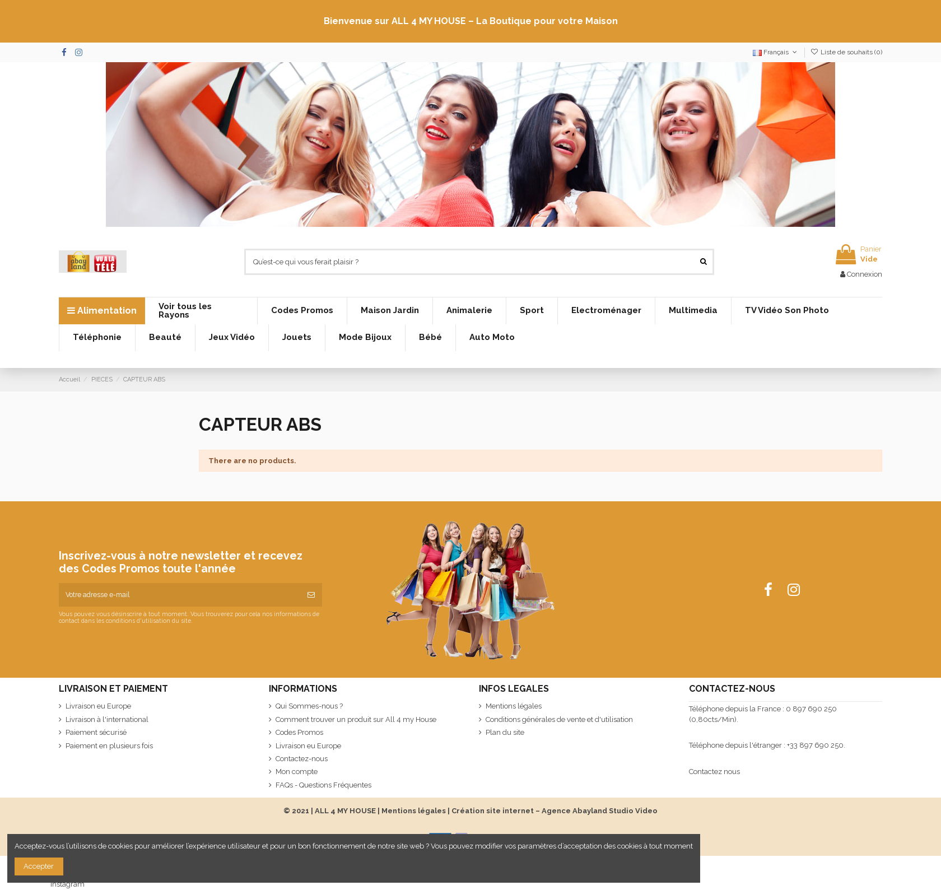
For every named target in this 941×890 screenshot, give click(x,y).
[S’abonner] (311, 595)
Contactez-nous (302, 758)
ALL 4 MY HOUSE (345, 811)
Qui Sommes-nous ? (309, 706)
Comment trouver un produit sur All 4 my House (356, 719)
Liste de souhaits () (846, 52)
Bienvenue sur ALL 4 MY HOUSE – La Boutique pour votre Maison (471, 21)
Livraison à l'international (107, 719)
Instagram (67, 884)
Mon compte (297, 771)
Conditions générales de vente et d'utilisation (559, 719)
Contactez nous (714, 771)
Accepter (39, 866)
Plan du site (505, 732)
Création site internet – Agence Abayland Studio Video (554, 811)
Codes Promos (299, 732)
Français (776, 52)
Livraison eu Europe (98, 706)
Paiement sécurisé (96, 732)
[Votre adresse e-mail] (179, 595)
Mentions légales (514, 706)
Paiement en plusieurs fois (109, 746)
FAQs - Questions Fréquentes (323, 785)
